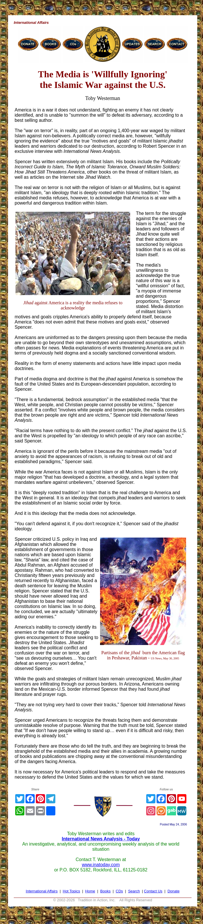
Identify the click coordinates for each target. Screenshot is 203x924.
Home (90, 891)
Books (105, 891)
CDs (119, 891)
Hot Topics (71, 891)
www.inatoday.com (101, 864)
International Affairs (42, 891)
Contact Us (153, 891)
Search (134, 891)
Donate (173, 891)
